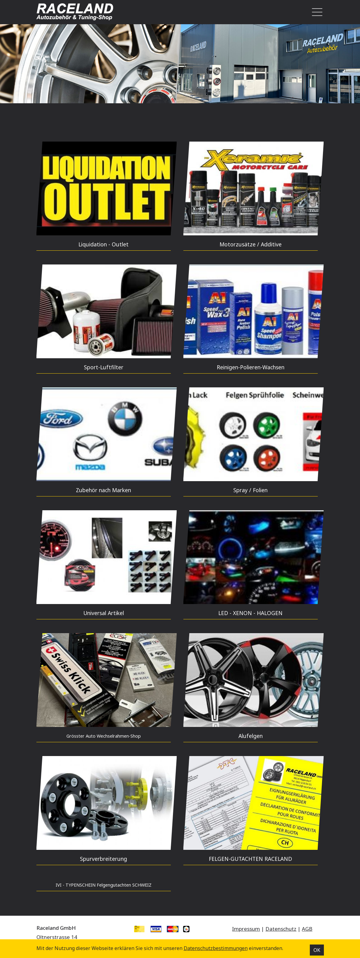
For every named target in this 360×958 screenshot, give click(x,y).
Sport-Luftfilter (103, 367)
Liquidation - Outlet (103, 244)
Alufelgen (250, 735)
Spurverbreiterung (103, 858)
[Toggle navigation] (315, 12)
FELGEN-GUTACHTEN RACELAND (250, 858)
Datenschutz (280, 928)
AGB (307, 928)
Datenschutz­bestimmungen (216, 948)
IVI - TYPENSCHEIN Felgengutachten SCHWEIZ (104, 885)
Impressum (246, 928)
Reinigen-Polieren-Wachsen (250, 367)
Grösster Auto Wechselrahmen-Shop (103, 736)
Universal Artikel (103, 613)
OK (316, 950)
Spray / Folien (250, 490)
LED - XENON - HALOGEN (250, 613)
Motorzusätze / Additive (250, 244)
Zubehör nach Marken (103, 490)
